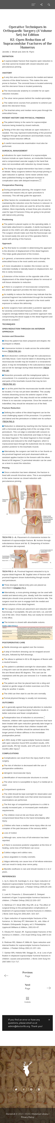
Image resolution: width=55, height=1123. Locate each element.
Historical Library (40, 1113)
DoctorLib (10, 1113)
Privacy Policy (27, 1117)
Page (26, 974)
